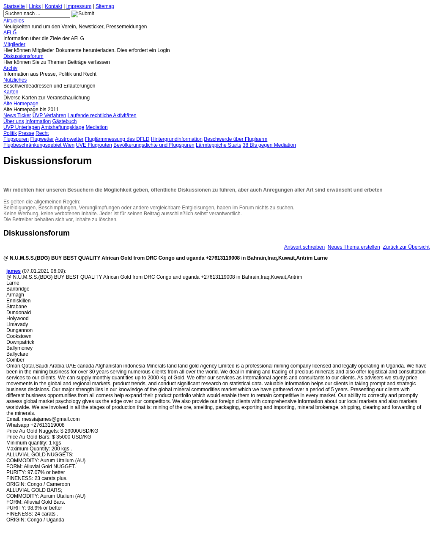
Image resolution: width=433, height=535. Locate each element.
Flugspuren (16, 139)
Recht (42, 133)
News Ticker (17, 115)
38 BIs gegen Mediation (269, 145)
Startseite (14, 6)
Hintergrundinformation (177, 139)
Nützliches (15, 80)
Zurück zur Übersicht (406, 247)
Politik (10, 133)
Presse (26, 133)
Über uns (13, 121)
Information (38, 121)
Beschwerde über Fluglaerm (235, 139)
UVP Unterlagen (21, 127)
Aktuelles (13, 21)
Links (35, 6)
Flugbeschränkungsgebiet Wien (38, 145)
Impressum (78, 6)
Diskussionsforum (23, 56)
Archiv (10, 68)
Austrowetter (69, 139)
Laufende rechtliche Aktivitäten (102, 115)
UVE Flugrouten (94, 145)
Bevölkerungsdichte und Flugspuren (153, 145)
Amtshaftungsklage (62, 127)
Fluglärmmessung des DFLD (117, 139)
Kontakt (53, 6)
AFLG (9, 33)
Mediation (97, 127)
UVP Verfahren (49, 115)
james (13, 271)
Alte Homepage (20, 104)
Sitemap (105, 6)
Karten (10, 92)
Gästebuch (64, 121)
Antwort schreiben (304, 247)
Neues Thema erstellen (354, 247)
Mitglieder (14, 44)
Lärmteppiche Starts (218, 145)
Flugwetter (42, 139)
